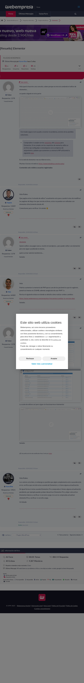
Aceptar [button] (54, 359)
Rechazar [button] (30, 359)
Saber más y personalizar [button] (42, 364)
